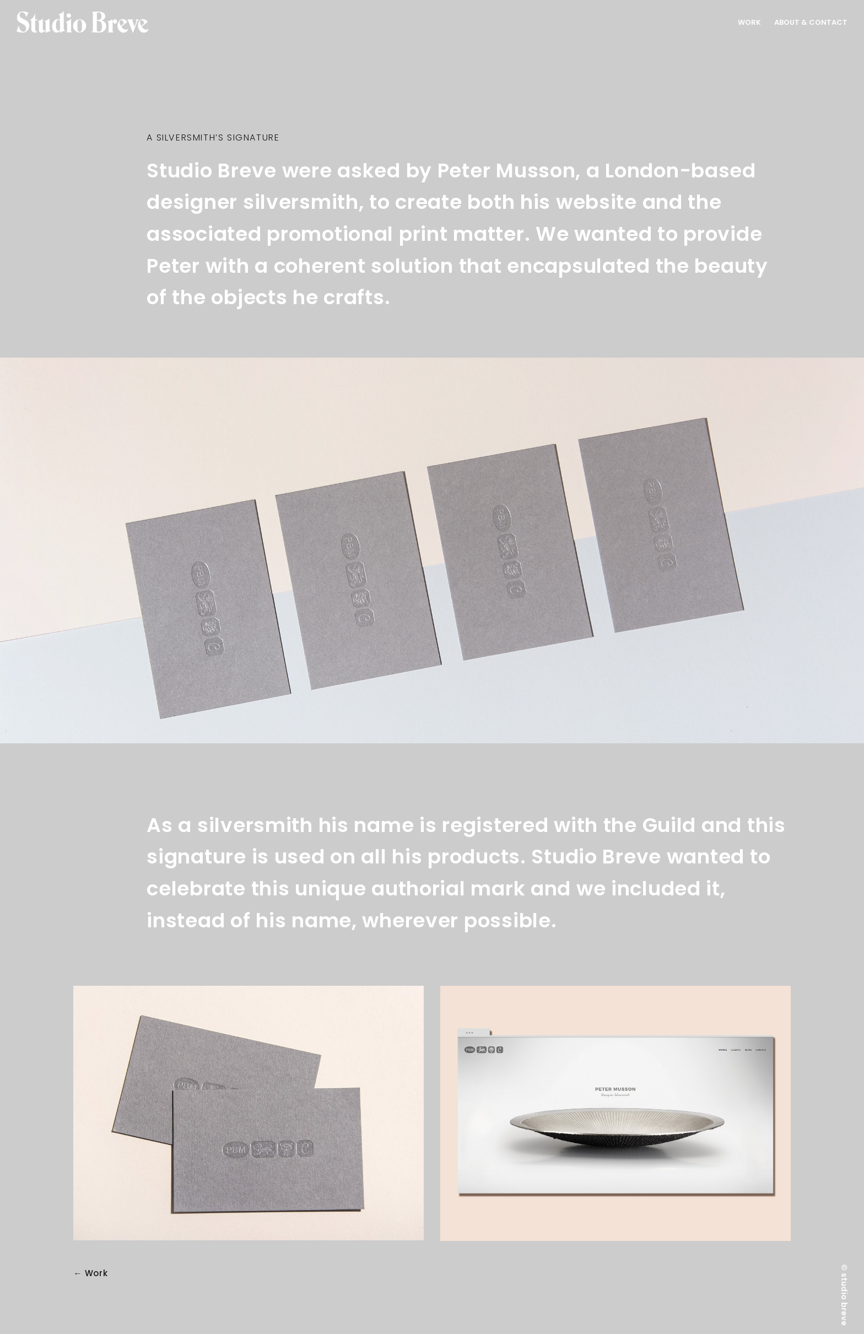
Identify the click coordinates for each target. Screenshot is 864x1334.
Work (749, 22)
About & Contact (810, 22)
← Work (90, 1273)
